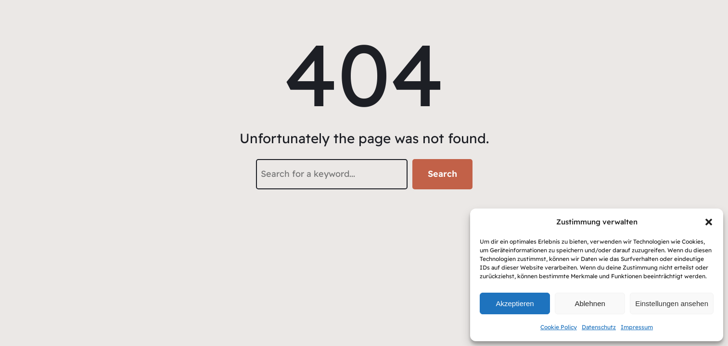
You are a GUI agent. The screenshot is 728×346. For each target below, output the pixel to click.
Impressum (637, 327)
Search (442, 173)
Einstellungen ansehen (671, 303)
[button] (709, 222)
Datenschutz (599, 327)
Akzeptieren (515, 303)
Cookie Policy (558, 327)
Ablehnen (590, 303)
